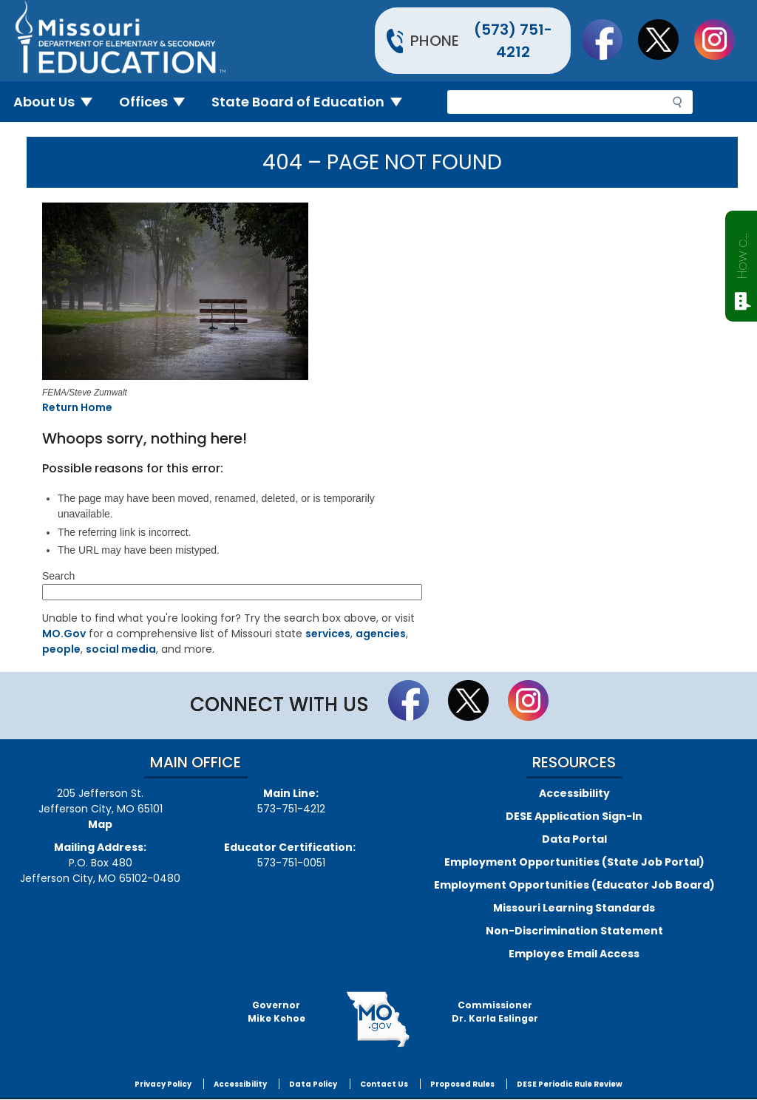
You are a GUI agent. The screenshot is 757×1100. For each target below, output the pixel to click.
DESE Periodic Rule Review (569, 1084)
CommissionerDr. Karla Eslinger (495, 1012)
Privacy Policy (163, 1084)
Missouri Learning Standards (574, 907)
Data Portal (574, 839)
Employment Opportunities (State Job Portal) (574, 862)
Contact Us (384, 1084)
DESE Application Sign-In (574, 816)
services (327, 633)
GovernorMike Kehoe (276, 1012)
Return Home (77, 407)
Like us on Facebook (609, 39)
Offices (158, 101)
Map (100, 824)
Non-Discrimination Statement (574, 930)
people (61, 649)
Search (58, 576)
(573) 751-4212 (513, 40)
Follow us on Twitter (665, 39)
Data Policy (313, 1084)
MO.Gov (64, 633)
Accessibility (574, 793)
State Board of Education (312, 101)
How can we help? (742, 253)
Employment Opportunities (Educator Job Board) (574, 884)
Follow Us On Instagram (721, 39)
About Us (58, 101)
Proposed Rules (462, 1084)
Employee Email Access (574, 953)
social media (121, 649)
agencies (381, 633)
